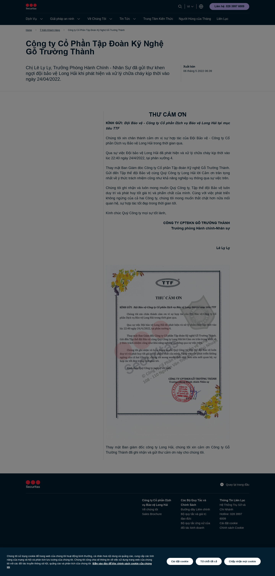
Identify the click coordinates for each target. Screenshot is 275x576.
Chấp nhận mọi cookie (242, 561)
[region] (137, 561)
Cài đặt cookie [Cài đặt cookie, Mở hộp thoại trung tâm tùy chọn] (179, 561)
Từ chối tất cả (209, 561)
